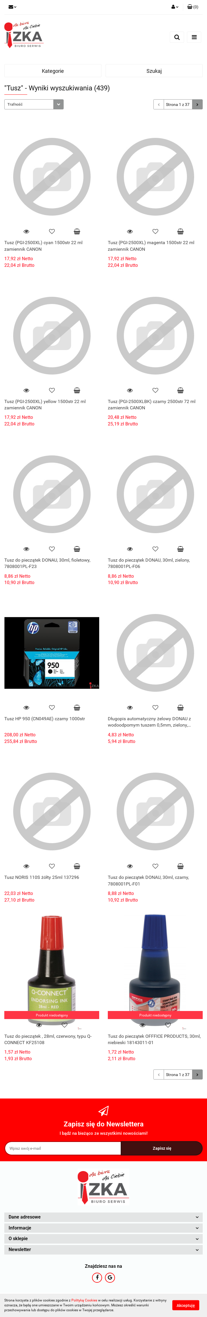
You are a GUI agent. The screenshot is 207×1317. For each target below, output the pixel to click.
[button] (193, 7)
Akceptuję (186, 1305)
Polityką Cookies (84, 1300)
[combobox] (34, 104)
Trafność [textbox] (15, 104)
